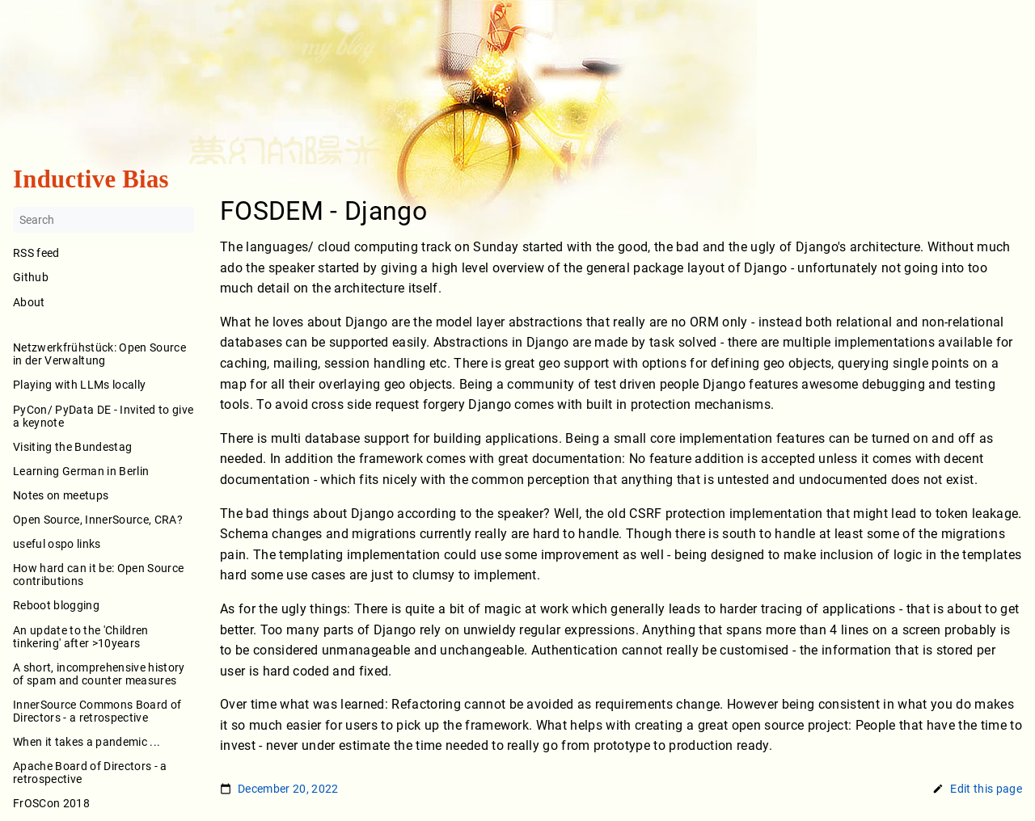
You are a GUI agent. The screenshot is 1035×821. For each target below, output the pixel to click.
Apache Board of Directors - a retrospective (90, 773)
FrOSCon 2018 (51, 804)
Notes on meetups (60, 495)
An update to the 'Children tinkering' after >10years (81, 637)
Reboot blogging (56, 606)
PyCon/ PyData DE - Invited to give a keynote (103, 416)
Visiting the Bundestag (72, 446)
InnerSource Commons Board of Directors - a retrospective (97, 711)
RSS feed (36, 253)
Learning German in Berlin (81, 471)
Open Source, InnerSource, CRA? (98, 519)
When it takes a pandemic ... (86, 741)
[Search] (103, 221)
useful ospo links (57, 543)
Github (31, 278)
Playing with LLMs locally (79, 385)
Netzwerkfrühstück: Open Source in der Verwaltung (99, 355)
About (103, 313)
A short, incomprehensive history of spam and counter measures (99, 674)
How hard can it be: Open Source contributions (98, 575)
